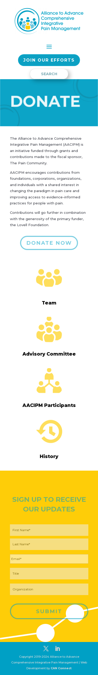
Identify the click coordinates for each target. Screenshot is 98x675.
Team (49, 303)
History (49, 456)
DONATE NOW (48, 243)
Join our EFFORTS (48, 60)
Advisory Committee (49, 354)
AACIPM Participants (49, 405)
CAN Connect (61, 668)
